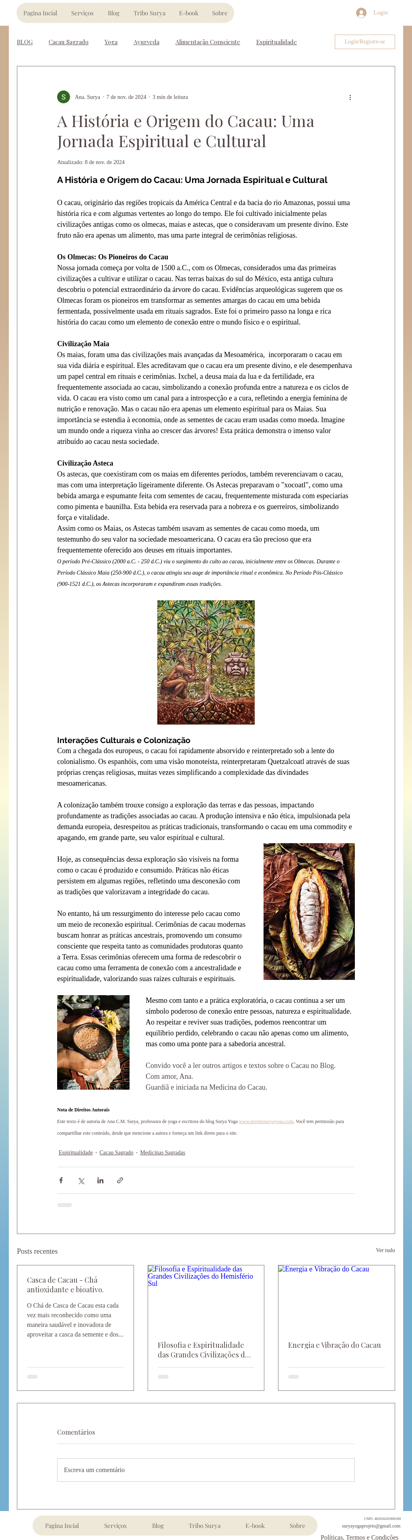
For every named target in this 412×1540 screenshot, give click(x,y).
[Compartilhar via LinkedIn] (100, 1180)
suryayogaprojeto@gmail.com (371, 1526)
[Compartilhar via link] (120, 1180)
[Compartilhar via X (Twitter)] (80, 1180)
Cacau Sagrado (69, 41)
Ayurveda (146, 41)
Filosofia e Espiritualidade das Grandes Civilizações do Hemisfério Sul (203, 1349)
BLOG (25, 41)
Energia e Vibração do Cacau (334, 1345)
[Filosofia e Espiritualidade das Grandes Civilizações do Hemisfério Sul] (206, 1298)
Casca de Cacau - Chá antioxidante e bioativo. (65, 1284)
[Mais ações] (350, 97)
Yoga (111, 41)
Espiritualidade (276, 41)
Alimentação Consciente (207, 41)
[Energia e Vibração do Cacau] (336, 1298)
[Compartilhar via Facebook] (61, 1180)
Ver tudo (385, 1250)
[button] (82, 13)
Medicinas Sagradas (162, 1153)
